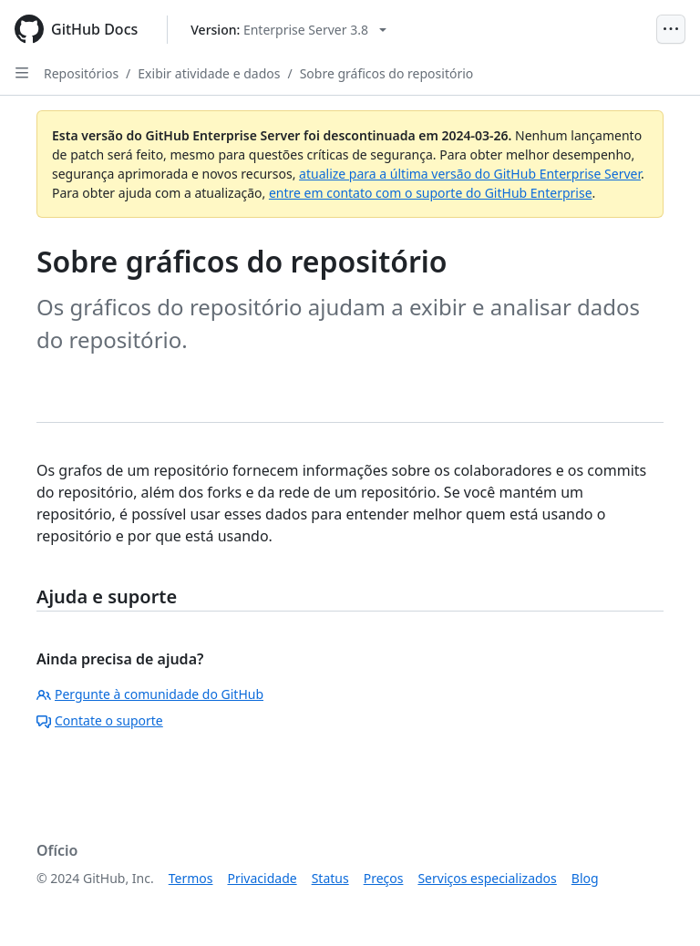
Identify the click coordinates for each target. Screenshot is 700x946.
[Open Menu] (670, 29)
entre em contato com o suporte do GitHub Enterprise (430, 192)
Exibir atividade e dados (209, 73)
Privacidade (262, 878)
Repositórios (81, 73)
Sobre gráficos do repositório (387, 73)
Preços (384, 878)
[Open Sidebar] (21, 72)
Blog (585, 878)
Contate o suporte (99, 720)
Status (330, 878)
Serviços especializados (486, 878)
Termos (191, 878)
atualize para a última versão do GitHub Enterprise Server (470, 173)
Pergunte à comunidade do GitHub (149, 694)
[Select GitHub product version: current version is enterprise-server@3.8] (288, 29)
